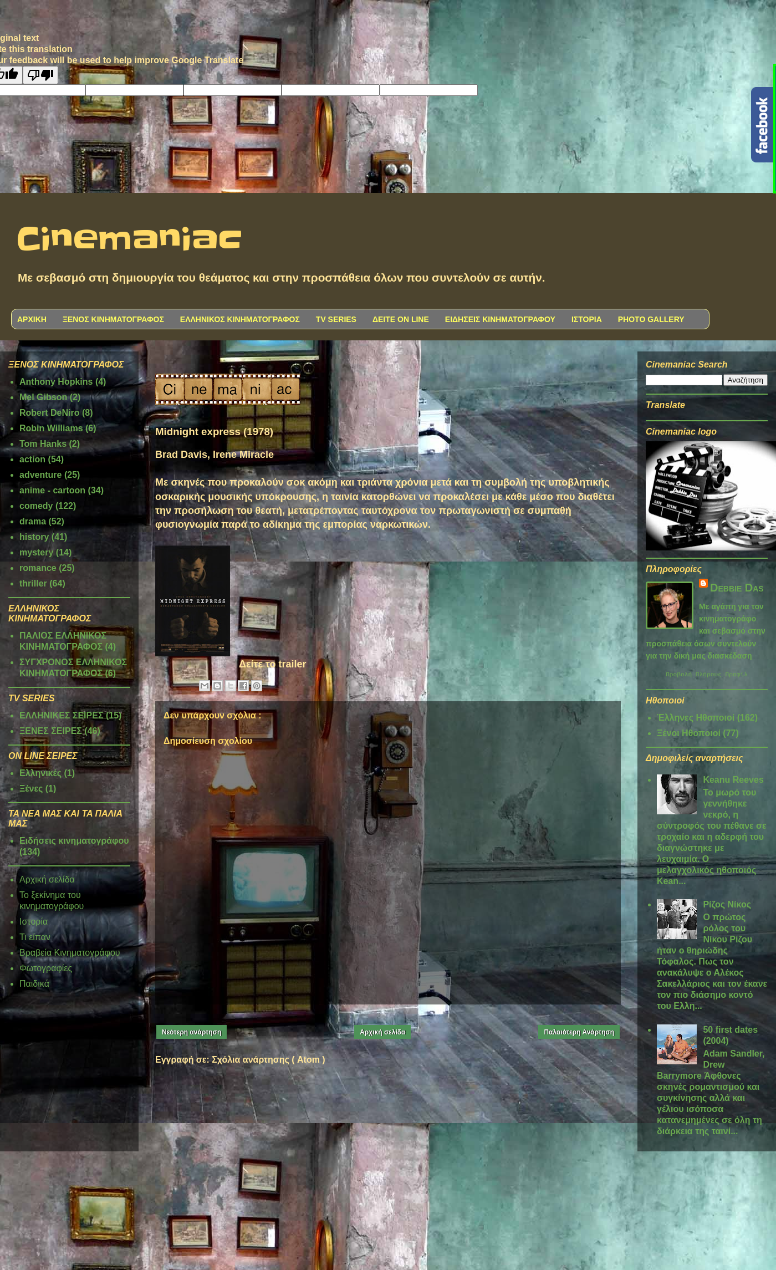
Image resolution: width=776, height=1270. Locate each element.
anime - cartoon (52, 490)
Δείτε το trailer (273, 664)
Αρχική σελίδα (382, 1032)
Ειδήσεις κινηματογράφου (74, 840)
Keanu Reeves (733, 781)
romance (38, 568)
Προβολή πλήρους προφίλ (707, 675)
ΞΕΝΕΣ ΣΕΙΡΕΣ (50, 731)
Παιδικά (34, 983)
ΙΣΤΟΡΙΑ (586, 319)
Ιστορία (33, 921)
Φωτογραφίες (45, 968)
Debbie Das (737, 588)
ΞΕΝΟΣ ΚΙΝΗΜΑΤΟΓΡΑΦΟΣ (113, 319)
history (34, 537)
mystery (36, 552)
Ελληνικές (40, 773)
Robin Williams (51, 428)
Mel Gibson (43, 397)
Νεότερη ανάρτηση (191, 1032)
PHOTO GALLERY (651, 319)
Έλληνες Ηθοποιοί (695, 719)
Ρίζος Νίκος (727, 906)
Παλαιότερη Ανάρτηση (579, 1032)
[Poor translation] (40, 75)
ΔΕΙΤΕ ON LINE (400, 319)
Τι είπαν (34, 937)
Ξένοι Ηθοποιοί (689, 734)
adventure (40, 475)
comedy (36, 506)
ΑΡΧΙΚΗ (32, 319)
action (32, 459)
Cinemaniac (129, 240)
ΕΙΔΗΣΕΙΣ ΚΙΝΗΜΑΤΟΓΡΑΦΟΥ (500, 319)
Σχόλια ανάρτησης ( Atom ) (268, 1059)
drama (32, 521)
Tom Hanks (43, 443)
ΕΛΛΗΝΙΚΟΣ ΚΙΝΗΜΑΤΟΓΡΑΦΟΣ (240, 319)
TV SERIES (336, 319)
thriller (33, 583)
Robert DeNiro (49, 412)
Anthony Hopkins (56, 381)
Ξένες (31, 788)
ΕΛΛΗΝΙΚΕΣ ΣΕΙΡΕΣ (61, 715)
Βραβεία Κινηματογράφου (69, 952)
